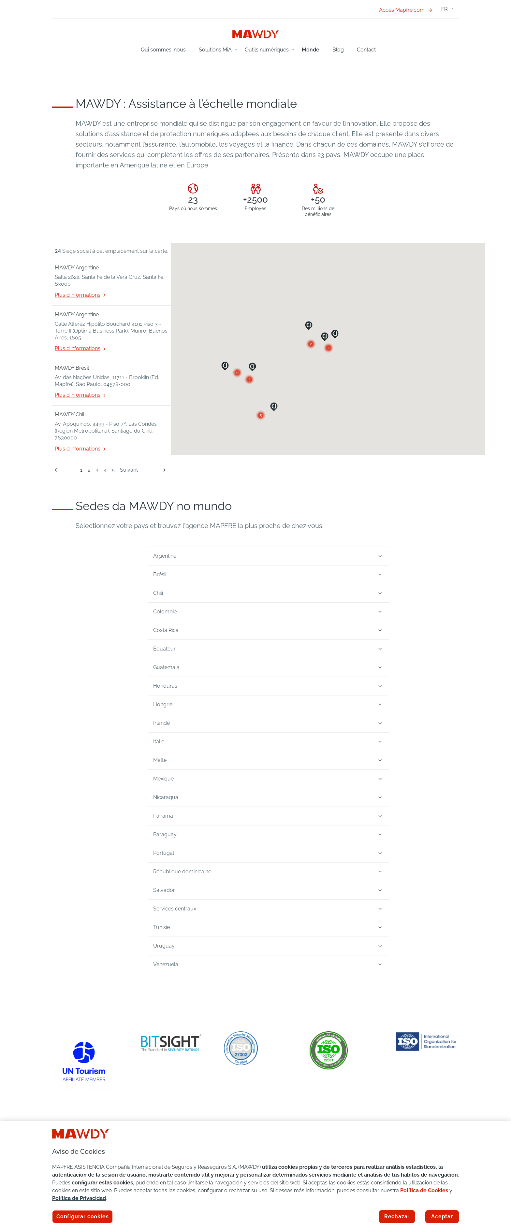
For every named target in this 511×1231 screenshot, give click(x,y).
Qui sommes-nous (163, 50)
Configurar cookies (82, 1216)
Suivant (129, 470)
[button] (261, 415)
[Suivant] (161, 470)
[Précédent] (56, 470)
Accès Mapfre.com (405, 10)
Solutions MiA (215, 50)
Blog (338, 50)
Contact (366, 50)
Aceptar (442, 1216)
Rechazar (397, 1216)
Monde (310, 50)
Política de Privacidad (79, 1198)
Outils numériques (267, 50)
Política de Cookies (424, 1190)
